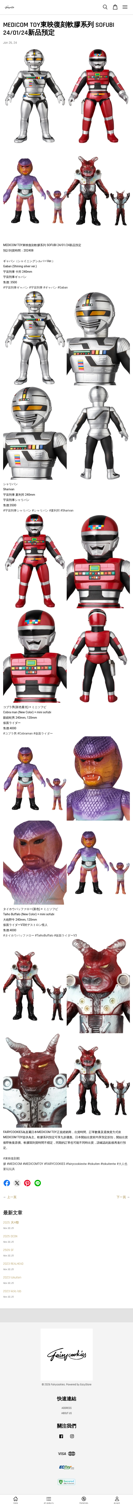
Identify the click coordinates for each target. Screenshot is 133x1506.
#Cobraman (25, 733)
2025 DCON (10, 1236)
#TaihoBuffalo (44, 935)
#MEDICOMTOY (33, 1163)
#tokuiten (93, 1163)
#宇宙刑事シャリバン (17, 510)
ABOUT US (66, 1413)
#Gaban (62, 287)
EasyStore (85, 1384)
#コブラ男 (10, 733)
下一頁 (121, 1197)
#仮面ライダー (43, 733)
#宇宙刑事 (36, 287)
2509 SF (8, 1250)
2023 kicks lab (12, 1291)
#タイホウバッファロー (18, 935)
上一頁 (11, 1197)
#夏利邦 (54, 510)
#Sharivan (66, 510)
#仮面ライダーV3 (65, 935)
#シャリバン (40, 510)
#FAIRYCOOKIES (54, 1163)
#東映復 (8, 1158)
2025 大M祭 (11, 1223)
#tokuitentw (108, 1163)
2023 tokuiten (12, 1277)
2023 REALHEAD (13, 1264)
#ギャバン (50, 287)
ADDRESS (67, 1408)
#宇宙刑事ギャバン (15, 287)
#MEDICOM (14, 1163)
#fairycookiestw (76, 1163)
